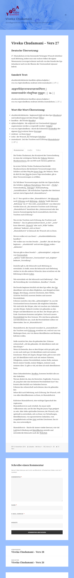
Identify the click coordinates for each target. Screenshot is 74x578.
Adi (40, 115)
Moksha (42, 201)
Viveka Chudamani (19, 19)
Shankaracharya (19, 161)
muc (28, 134)
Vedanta (44, 158)
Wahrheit (43, 433)
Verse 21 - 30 (50, 447)
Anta (23, 118)
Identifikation (38, 430)
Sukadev (31, 447)
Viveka (54, 185)
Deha (42, 118)
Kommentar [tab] (19, 150)
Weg (27, 174)
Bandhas (35, 373)
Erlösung (21, 201)
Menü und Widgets (65, 17)
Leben (31, 274)
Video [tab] (38, 150)
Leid (15, 430)
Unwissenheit (22, 255)
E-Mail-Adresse (17, 514)
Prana (25, 293)
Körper (47, 244)
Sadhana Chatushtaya (32, 185)
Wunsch (29, 225)
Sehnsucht (55, 198)
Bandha (32, 120)
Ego (56, 287)
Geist (34, 419)
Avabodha (53, 128)
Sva (19, 131)
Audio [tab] (29, 150)
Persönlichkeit (18, 317)
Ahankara (57, 115)
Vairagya (30, 188)
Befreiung (33, 201)
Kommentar (16, 477)
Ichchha (42, 137)
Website (14, 522)
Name (14, 505)
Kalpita (49, 126)
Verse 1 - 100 (41, 447)
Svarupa (37, 131)
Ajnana (53, 123)
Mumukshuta (53, 139)
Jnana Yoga (38, 171)
